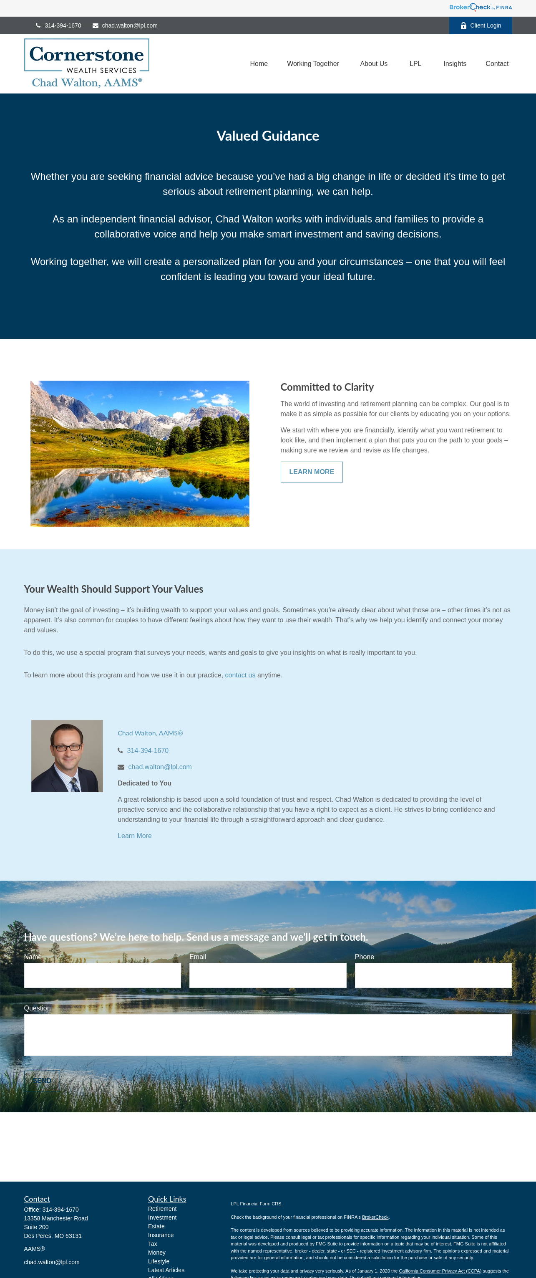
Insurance (161, 1235)
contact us (240, 675)
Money (157, 1252)
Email (197, 956)
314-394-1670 (58, 25)
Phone (364, 956)
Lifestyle (158, 1261)
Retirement (162, 1208)
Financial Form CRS (261, 1203)
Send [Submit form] (42, 1080)
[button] (259, 64)
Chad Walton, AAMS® (150, 733)
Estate (156, 1226)
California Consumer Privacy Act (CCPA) (440, 1270)
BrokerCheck (375, 1217)
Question (37, 1008)
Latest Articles (166, 1270)
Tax (152, 1243)
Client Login (480, 25)
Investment (162, 1217)
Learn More (135, 835)
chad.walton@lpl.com (125, 25)
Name (33, 956)
